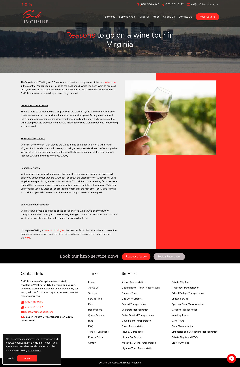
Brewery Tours (129, 293)
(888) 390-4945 (150, 4)
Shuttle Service (180, 298)
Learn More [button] (34, 350)
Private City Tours (181, 282)
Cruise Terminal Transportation (138, 315)
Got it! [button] (11, 358)
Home (91, 282)
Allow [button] (27, 358)
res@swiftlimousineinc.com (205, 4)
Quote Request (96, 315)
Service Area (95, 298)
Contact (92, 343)
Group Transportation (133, 326)
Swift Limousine (109, 362)
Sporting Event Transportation (188, 304)
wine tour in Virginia (54, 230)
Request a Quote (136, 256)
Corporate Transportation (135, 309)
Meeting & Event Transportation (139, 343)
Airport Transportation (133, 282)
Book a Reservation (169, 256)
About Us (93, 287)
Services (92, 293)
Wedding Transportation (184, 309)
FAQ (90, 326)
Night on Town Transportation (137, 348)
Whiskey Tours (180, 315)
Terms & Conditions (98, 331)
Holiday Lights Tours (133, 331)
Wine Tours (178, 320)
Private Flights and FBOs (185, 337)
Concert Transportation (134, 304)
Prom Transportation (182, 326)
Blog (90, 320)
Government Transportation (136, 320)
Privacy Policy (95, 337)
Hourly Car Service (131, 337)
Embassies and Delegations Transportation (194, 331)
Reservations (207, 17)
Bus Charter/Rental (132, 298)
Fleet (91, 304)
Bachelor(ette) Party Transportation (141, 287)
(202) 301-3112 (174, 4)
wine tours (110, 82)
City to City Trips (180, 343)
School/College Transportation (188, 293)
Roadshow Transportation (185, 287)
